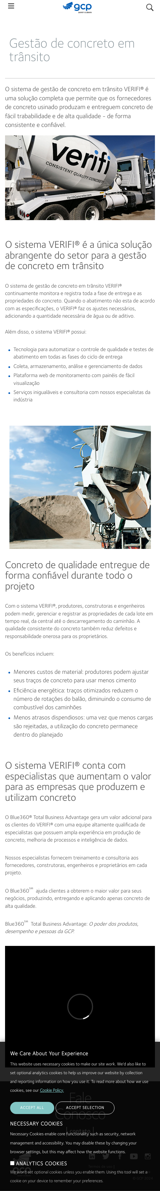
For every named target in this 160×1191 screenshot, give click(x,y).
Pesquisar (150, 6)
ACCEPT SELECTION (85, 1115)
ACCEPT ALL (32, 1115)
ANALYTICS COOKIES (41, 1170)
